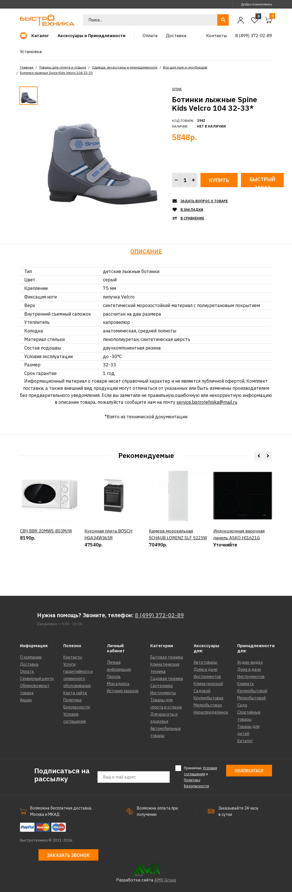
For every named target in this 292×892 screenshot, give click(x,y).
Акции (26, 700)
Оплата (27, 671)
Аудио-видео (250, 662)
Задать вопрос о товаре (204, 201)
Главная (26, 67)
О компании (31, 657)
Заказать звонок (68, 855)
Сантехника (161, 685)
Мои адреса (118, 683)
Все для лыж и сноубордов (185, 67)
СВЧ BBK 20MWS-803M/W (46, 550)
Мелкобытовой (251, 698)
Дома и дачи (205, 669)
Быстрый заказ (262, 181)
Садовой (202, 690)
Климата (245, 683)
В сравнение (192, 218)
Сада (242, 705)
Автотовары (205, 662)
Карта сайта (75, 692)
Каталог (245, 740)
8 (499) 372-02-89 (159, 615)
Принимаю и (200, 776)
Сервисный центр (37, 678)
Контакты (72, 657)
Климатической (208, 683)
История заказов (123, 690)
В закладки (192, 209)
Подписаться (249, 770)
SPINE (177, 89)
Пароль (114, 676)
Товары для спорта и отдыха (62, 67)
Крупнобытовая (208, 698)
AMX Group (165, 880)
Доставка (29, 664)
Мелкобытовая (208, 705)
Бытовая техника (166, 657)
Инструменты (163, 692)
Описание (146, 251)
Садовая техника (166, 678)
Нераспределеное (211, 712)
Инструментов (207, 676)
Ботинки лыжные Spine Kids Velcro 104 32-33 (56, 72)
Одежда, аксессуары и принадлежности (124, 67)
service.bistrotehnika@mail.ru (207, 402)
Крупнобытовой (252, 690)
